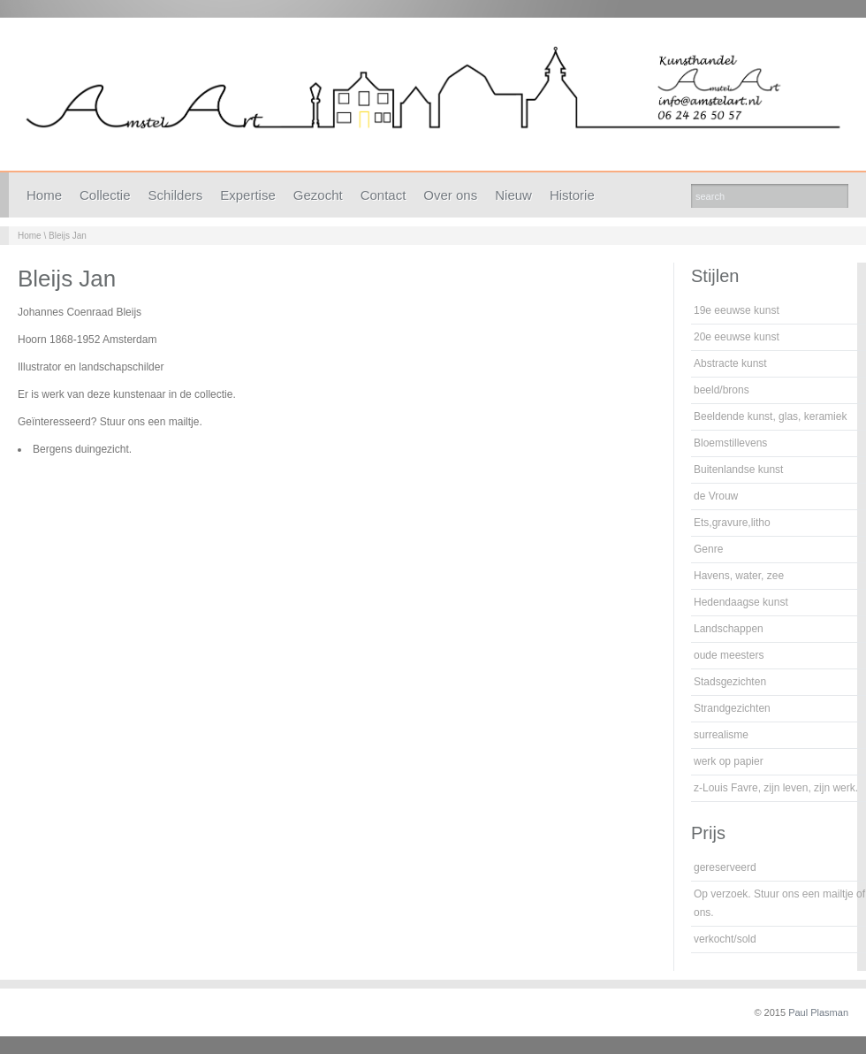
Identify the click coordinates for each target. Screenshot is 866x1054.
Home (44, 194)
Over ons (450, 194)
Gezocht (318, 194)
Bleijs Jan (68, 236)
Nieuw (513, 194)
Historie (572, 194)
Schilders (175, 194)
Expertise (248, 194)
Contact (383, 194)
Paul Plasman (818, 1012)
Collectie (105, 194)
